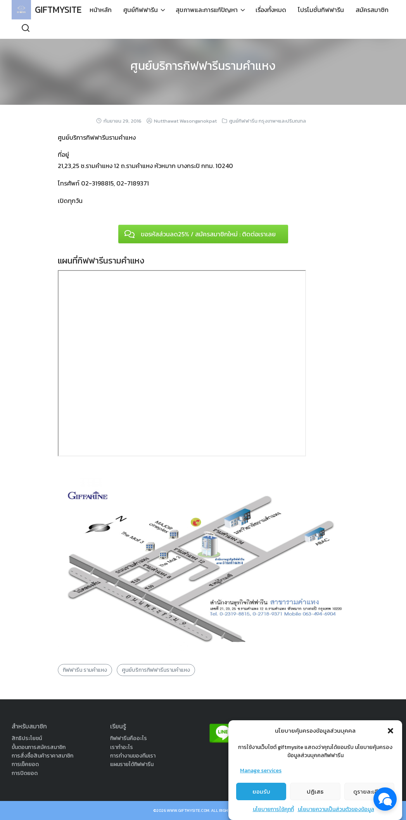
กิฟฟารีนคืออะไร (128, 738)
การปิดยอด (25, 773)
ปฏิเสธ (315, 791)
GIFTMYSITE (60, 9)
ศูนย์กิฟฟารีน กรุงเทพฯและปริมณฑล (267, 121)
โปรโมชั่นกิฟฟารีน (296, 29)
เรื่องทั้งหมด (246, 29)
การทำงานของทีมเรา (132, 756)
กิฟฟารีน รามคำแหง (85, 670)
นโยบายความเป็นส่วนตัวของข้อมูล (336, 809)
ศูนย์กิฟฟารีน (115, 29)
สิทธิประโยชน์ (27, 738)
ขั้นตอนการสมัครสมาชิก (39, 747)
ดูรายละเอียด (369, 791)
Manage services (261, 770)
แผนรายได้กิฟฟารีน (132, 764)
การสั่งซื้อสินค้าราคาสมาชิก (42, 756)
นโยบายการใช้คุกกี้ (273, 809)
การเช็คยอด (25, 764)
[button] (390, 731)
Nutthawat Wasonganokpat (185, 121)
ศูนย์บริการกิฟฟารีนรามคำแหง (203, 65)
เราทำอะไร (121, 747)
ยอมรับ (261, 791)
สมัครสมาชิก (347, 29)
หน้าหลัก (76, 29)
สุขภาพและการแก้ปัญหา (182, 29)
